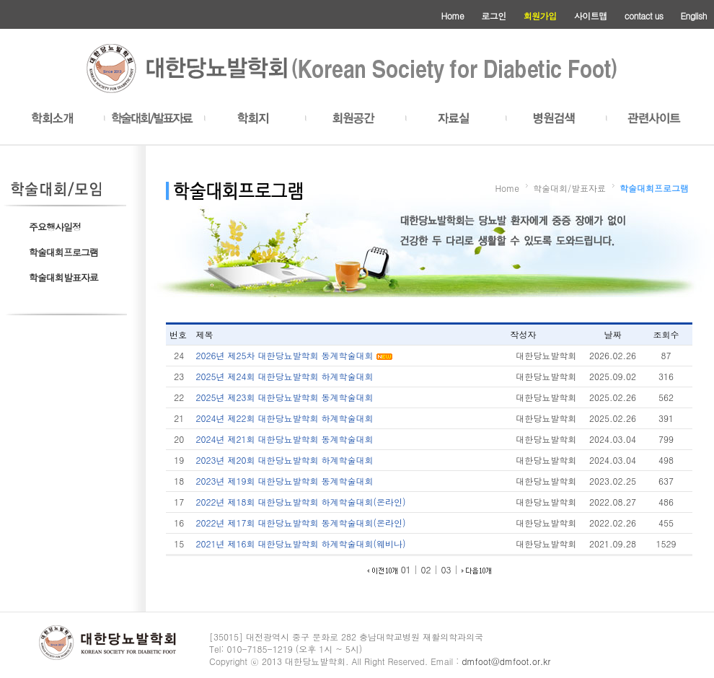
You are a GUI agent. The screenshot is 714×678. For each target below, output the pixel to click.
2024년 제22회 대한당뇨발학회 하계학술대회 (285, 418)
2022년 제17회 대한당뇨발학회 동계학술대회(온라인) (301, 522)
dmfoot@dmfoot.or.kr (506, 661)
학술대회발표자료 (63, 277)
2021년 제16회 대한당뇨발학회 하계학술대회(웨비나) (301, 543)
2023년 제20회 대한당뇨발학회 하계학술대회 (285, 460)
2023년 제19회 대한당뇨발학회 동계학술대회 (285, 481)
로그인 (493, 15)
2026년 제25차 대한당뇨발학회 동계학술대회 (286, 355)
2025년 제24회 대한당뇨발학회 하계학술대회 (285, 376)
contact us (644, 15)
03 (446, 569)
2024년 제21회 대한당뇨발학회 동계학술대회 (285, 439)
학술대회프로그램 (63, 252)
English (694, 15)
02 (426, 569)
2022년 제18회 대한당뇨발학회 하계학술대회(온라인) (301, 502)
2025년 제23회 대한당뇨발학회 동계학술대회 (285, 397)
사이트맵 (590, 15)
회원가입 (540, 15)
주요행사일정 (55, 227)
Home (452, 15)
